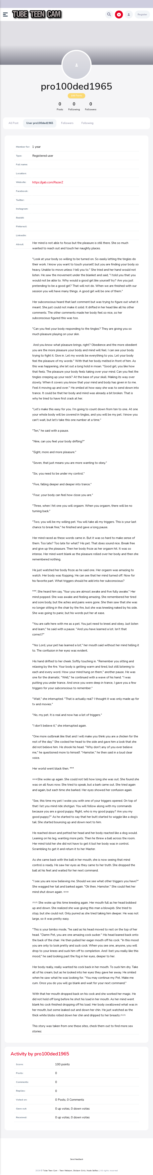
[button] (7, 14)
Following (87, 123)
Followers (67, 123)
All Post (13, 123)
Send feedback (76, 1159)
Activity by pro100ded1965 (40, 1054)
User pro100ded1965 (39, 123)
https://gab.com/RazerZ (47, 182)
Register (142, 14)
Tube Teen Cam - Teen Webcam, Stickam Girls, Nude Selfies (70, 1170)
